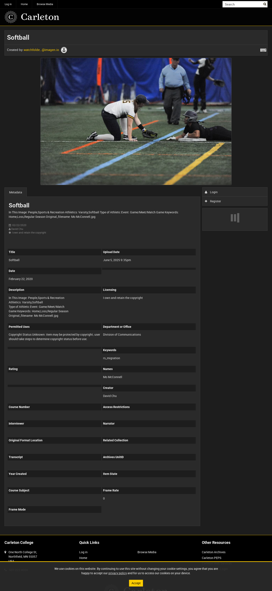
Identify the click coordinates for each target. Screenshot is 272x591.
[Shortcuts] (263, 49)
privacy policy (117, 573)
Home (24, 4)
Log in (8, 4)
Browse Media (45, 4)
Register (213, 201)
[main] (136, 280)
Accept (136, 583)
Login (211, 192)
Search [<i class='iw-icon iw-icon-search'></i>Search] (265, 3)
